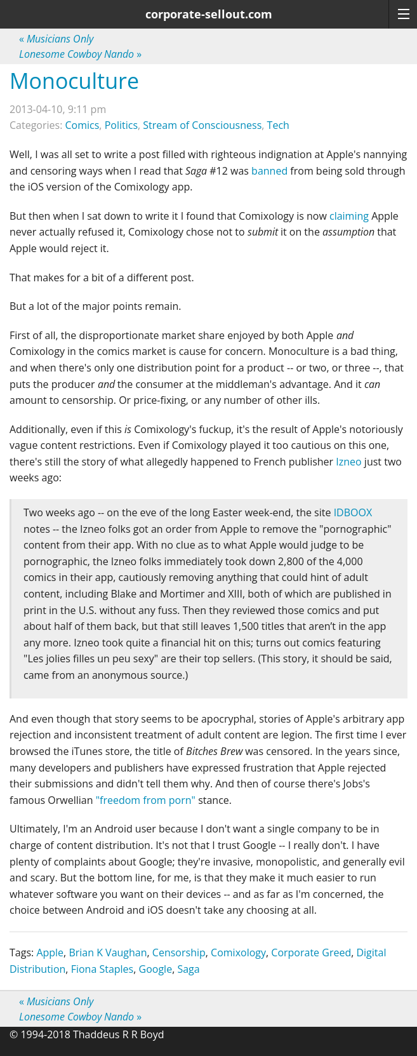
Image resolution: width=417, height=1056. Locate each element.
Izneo (348, 462)
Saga (188, 969)
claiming (349, 216)
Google (156, 969)
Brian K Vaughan (108, 952)
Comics (82, 125)
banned (269, 171)
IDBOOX (353, 512)
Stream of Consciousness (202, 125)
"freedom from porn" (145, 800)
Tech (278, 125)
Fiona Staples (102, 969)
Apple (49, 952)
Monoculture (74, 80)
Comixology (238, 952)
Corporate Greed (311, 952)
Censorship (179, 952)
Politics (121, 125)
